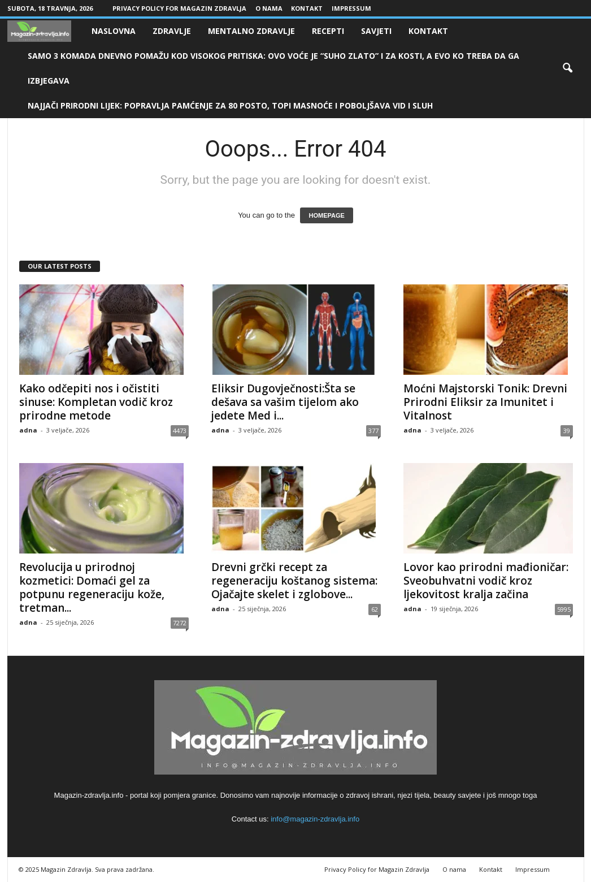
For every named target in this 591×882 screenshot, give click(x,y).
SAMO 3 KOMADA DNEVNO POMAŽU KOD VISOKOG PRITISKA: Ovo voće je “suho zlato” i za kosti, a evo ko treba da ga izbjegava (273, 68)
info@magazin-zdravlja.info (315, 819)
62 (374, 609)
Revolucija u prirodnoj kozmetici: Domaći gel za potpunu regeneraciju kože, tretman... (91, 587)
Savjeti (376, 30)
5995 (564, 609)
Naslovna (114, 30)
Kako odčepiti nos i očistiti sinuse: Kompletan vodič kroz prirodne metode (96, 402)
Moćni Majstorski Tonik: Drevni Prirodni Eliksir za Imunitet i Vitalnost (485, 402)
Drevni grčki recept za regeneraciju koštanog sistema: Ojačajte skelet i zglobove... (294, 581)
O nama (269, 8)
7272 (179, 623)
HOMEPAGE (326, 215)
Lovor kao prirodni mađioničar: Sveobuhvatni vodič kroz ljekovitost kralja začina (485, 581)
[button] (567, 68)
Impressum (351, 8)
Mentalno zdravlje (251, 30)
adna (28, 430)
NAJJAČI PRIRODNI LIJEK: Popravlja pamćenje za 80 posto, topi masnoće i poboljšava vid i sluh (230, 105)
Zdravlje (172, 30)
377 (373, 430)
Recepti (328, 30)
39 (566, 430)
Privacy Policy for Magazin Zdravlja (179, 8)
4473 (179, 430)
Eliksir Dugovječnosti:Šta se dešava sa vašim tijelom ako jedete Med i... (285, 402)
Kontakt (307, 8)
